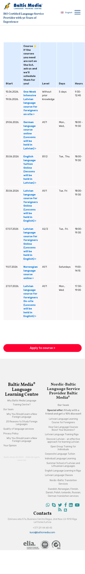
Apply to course (42, 348)
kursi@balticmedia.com (42, 532)
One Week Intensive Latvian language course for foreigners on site (30, 103)
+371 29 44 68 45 (42, 527)
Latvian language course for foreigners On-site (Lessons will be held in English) (30, 301)
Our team (63, 405)
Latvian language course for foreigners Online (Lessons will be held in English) (30, 205)
